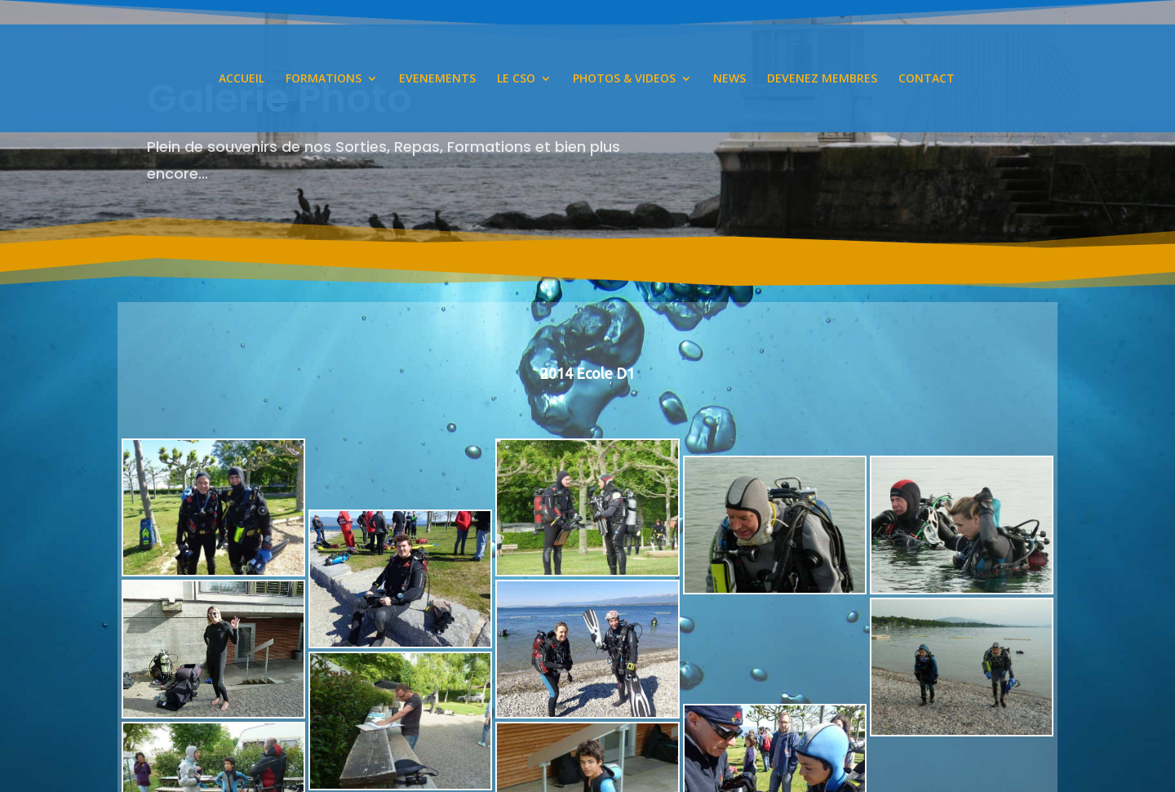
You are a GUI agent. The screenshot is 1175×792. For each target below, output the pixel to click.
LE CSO (516, 79)
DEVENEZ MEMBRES (822, 79)
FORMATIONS (323, 79)
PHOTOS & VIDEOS (624, 79)
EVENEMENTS (437, 79)
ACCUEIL (241, 79)
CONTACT (926, 79)
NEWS (729, 79)
